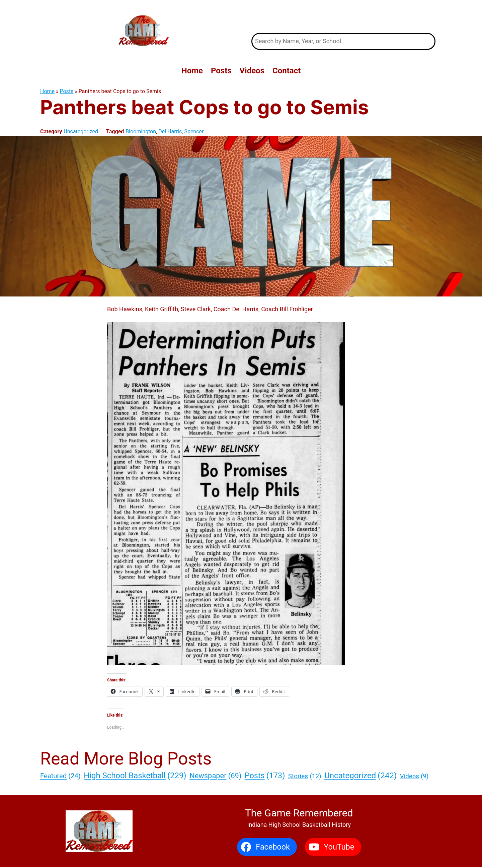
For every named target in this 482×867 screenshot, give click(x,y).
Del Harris (170, 131)
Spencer (194, 131)
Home (47, 91)
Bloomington (141, 131)
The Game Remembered (344, 16)
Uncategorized (81, 131)
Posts (67, 91)
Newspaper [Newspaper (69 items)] (215, 776)
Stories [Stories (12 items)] (304, 776)
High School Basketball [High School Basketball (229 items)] (135, 775)
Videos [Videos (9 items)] (414, 777)
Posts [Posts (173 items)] (265, 776)
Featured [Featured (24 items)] (60, 776)
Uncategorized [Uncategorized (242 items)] (360, 775)
